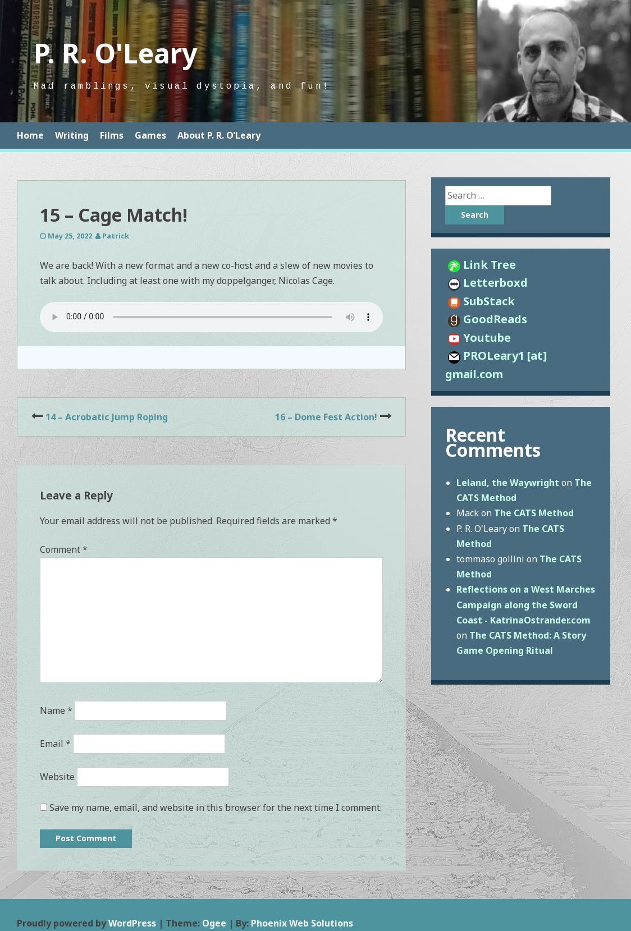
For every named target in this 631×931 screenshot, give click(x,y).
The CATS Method (534, 513)
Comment (64, 549)
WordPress (132, 923)
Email (55, 743)
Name (56, 710)
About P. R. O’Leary (218, 135)
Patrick (115, 236)
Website (57, 777)
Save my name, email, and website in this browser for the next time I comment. (215, 807)
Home (30, 135)
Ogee (214, 923)
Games (150, 135)
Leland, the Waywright (507, 482)
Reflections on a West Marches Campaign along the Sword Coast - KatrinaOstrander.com (525, 604)
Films (112, 135)
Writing (72, 135)
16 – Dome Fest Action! (326, 417)
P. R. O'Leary (115, 53)
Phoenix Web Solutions (302, 923)
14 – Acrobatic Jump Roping (106, 417)
